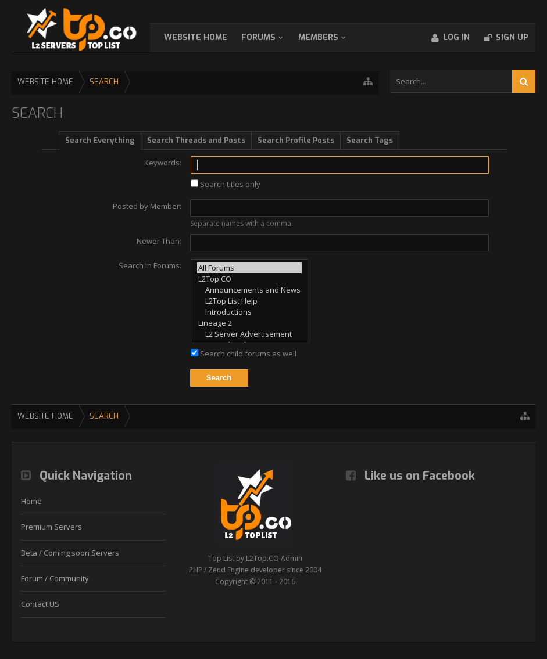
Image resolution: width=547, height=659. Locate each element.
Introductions (249, 312)
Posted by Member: (147, 206)
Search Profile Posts (296, 140)
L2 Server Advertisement (249, 334)
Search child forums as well (243, 353)
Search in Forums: (150, 265)
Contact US (40, 604)
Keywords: (162, 162)
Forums (270, 37)
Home (31, 501)
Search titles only (225, 184)
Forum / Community (55, 578)
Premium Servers (51, 526)
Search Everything (100, 140)
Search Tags (369, 140)
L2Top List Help (249, 301)
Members (330, 37)
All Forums (249, 267)
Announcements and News (249, 290)
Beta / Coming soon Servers (70, 553)
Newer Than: (159, 241)
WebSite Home (207, 37)
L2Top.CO (249, 279)
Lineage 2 (249, 323)
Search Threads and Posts (196, 140)
